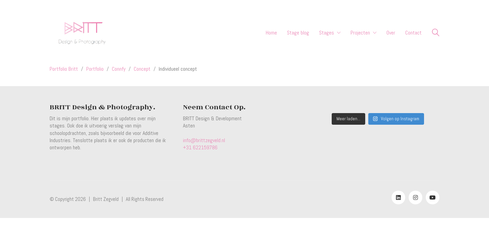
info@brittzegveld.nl (204, 140)
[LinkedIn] (398, 197)
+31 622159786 (200, 147)
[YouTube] (432, 197)
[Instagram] (415, 197)
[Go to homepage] (82, 32)
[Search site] (435, 33)
